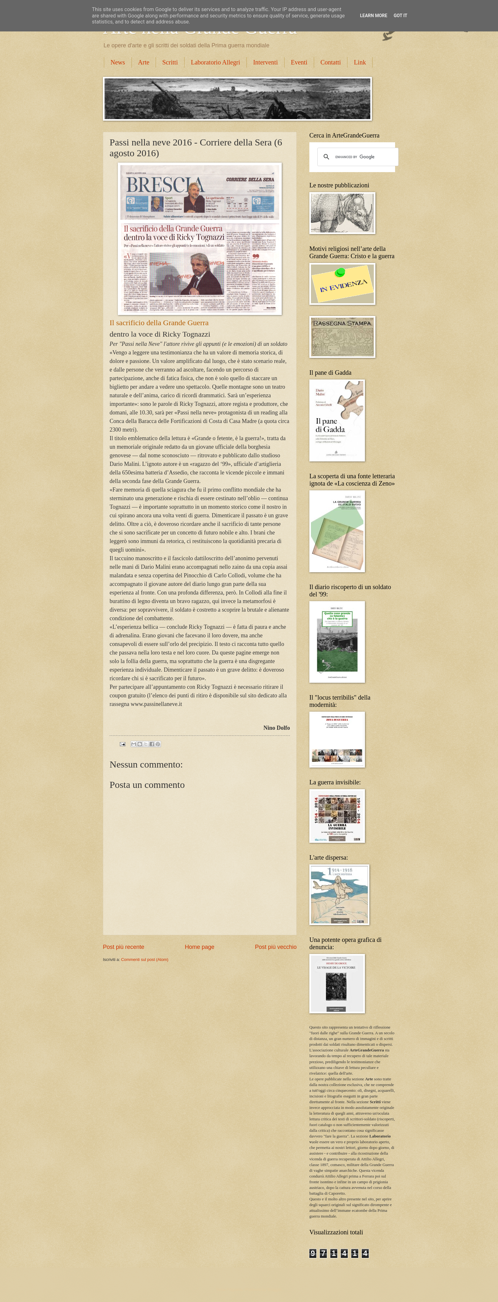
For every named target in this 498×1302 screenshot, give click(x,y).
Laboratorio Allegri (215, 62)
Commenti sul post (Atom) (144, 959)
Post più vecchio (276, 947)
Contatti (330, 62)
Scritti (170, 62)
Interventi (265, 62)
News (118, 62)
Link (360, 62)
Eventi (299, 62)
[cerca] (357, 157)
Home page (199, 947)
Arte (144, 62)
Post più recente (123, 947)
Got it (400, 15)
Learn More (373, 15)
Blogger (274, 1289)
